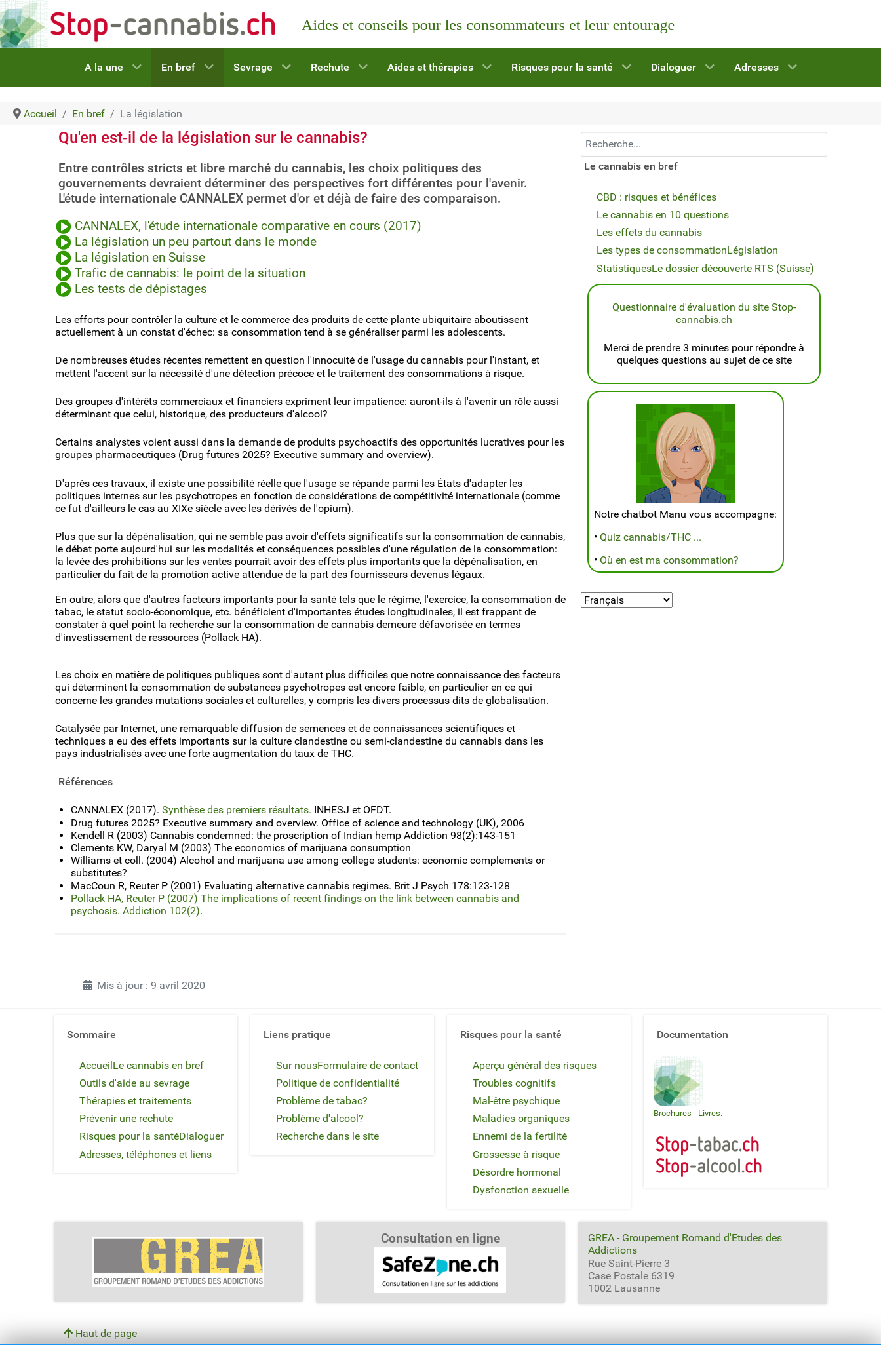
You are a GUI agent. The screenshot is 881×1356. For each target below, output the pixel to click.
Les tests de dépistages (141, 289)
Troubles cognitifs (514, 1083)
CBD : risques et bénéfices (656, 197)
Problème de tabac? (322, 1100)
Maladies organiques (521, 1118)
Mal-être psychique (516, 1100)
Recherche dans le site (327, 1136)
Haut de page (100, 1333)
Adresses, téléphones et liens (145, 1154)
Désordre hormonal (517, 1172)
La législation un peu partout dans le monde (196, 242)
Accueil (96, 1065)
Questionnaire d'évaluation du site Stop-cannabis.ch (704, 313)
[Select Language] (627, 600)
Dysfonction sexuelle (521, 1190)
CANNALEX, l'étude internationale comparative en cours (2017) (250, 226)
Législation (752, 250)
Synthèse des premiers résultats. (236, 810)
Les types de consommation (662, 250)
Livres (709, 1113)
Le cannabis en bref (158, 1065)
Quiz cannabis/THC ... (650, 537)
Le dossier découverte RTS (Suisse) (733, 268)
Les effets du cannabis (649, 232)
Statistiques (624, 268)
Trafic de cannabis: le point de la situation (190, 273)
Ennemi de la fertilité (520, 1136)
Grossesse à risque (516, 1154)
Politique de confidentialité (337, 1083)
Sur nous (296, 1065)
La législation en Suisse (140, 257)
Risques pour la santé (129, 1136)
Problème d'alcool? (320, 1118)
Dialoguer (201, 1136)
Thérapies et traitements (135, 1100)
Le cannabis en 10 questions (663, 214)
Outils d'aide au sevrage (134, 1083)
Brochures (673, 1113)
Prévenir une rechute (126, 1118)
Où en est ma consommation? (669, 560)
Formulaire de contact (367, 1065)
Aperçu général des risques (535, 1065)
